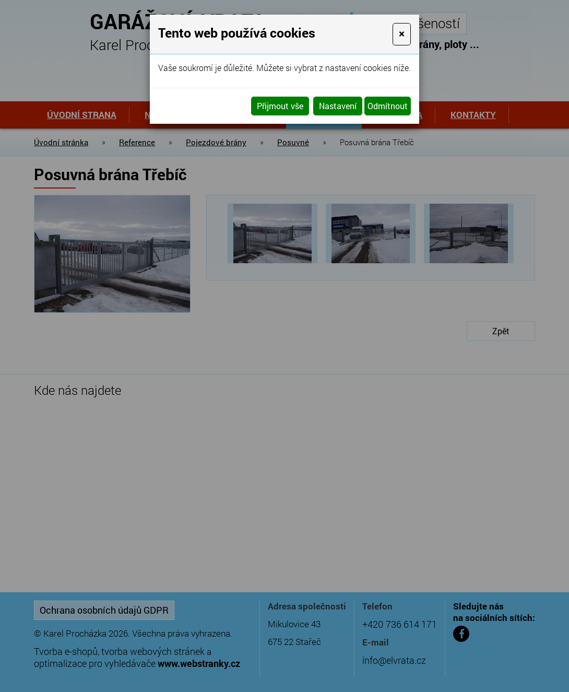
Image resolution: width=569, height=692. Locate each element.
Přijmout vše (280, 105)
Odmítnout (388, 105)
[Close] (402, 34)
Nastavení (338, 105)
